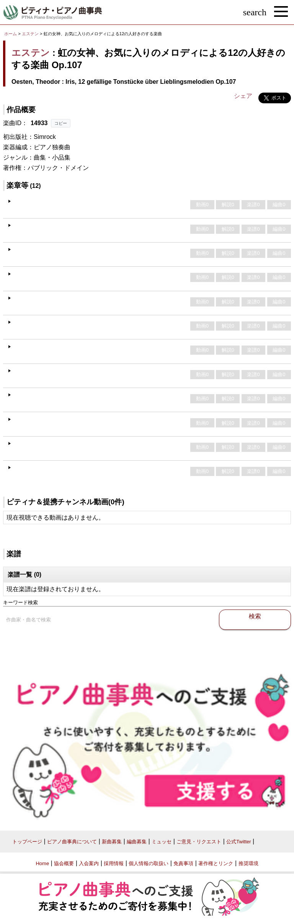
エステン (30, 33)
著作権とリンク (215, 863)
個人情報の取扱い (148, 863)
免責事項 (183, 863)
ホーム (10, 33)
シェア (243, 96)
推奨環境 (248, 863)
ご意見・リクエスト (198, 841)
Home (42, 863)
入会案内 (89, 863)
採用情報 (114, 863)
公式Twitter (238, 841)
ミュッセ (162, 841)
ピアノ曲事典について (72, 841)
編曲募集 (137, 841)
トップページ (27, 841)
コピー (60, 123)
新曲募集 (112, 841)
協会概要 (64, 863)
